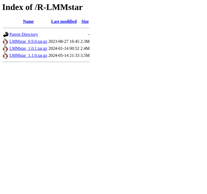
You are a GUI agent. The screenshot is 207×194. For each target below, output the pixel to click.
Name (28, 21)
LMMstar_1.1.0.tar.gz (28, 55)
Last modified (64, 21)
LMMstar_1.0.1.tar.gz (28, 48)
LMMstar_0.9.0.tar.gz (28, 41)
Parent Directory (23, 34)
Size (85, 21)
